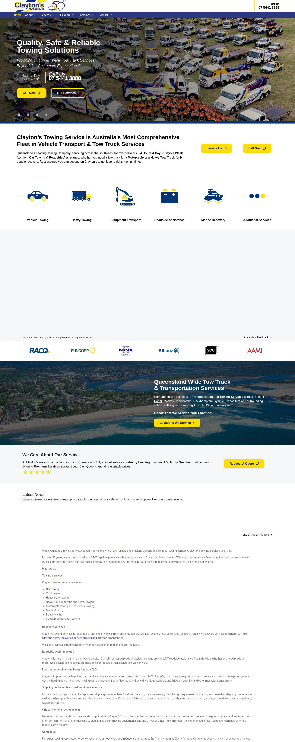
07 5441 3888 (269, 7)
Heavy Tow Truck (163, 157)
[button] (31, 15)
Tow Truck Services (78, 60)
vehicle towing (124, 556)
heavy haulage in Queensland (122, 738)
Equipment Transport (125, 219)
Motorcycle (136, 157)
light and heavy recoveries (57, 637)
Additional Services (257, 219)
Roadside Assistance (64, 157)
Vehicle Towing (37, 219)
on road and (90, 637)
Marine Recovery (213, 219)
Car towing (52, 588)
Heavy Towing (82, 219)
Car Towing (37, 157)
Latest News (33, 494)
